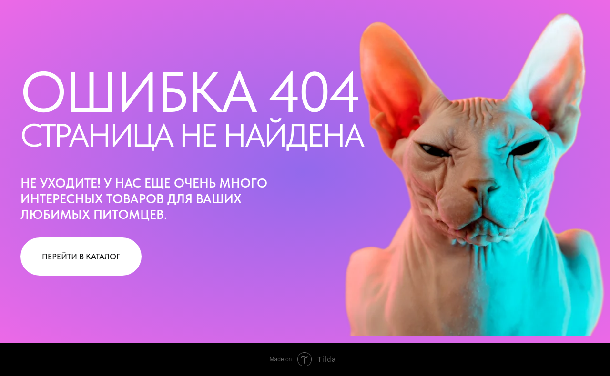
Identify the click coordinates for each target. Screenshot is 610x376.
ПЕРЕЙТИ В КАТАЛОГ (81, 256)
